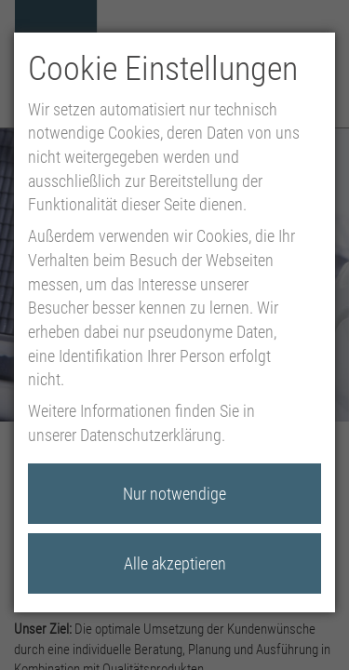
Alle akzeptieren (175, 563)
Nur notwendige (174, 493)
